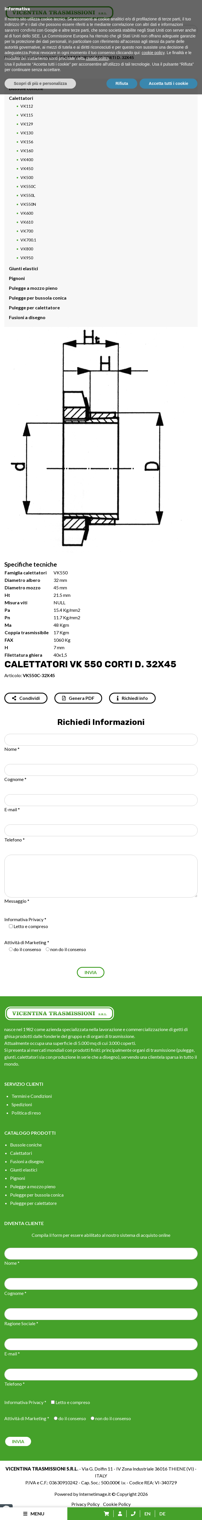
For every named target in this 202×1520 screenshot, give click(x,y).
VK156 (26, 141)
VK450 (26, 168)
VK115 (26, 115)
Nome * (12, 749)
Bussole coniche (26, 88)
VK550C (49, 57)
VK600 (26, 213)
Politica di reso (26, 1112)
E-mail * (12, 809)
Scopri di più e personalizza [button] (40, 1508)
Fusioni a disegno (27, 317)
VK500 (26, 177)
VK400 (26, 159)
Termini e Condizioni (32, 1096)
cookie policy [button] (153, 1478)
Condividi (26, 698)
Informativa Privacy (23, 919)
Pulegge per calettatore (34, 307)
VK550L (27, 195)
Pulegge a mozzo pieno (33, 288)
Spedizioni (22, 1104)
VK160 (26, 150)
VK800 (26, 248)
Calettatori (28, 57)
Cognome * (15, 779)
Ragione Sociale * (21, 1323)
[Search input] (102, 30)
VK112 (26, 106)
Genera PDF (78, 698)
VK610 (26, 222)
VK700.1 (28, 239)
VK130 (26, 132)
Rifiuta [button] (122, 1508)
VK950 (26, 257)
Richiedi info (132, 698)
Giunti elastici (23, 268)
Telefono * (14, 839)
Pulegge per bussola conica (37, 297)
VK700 (26, 230)
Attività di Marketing (25, 942)
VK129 (26, 123)
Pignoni (17, 278)
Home (9, 57)
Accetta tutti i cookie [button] (168, 1508)
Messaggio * (16, 901)
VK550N (28, 204)
